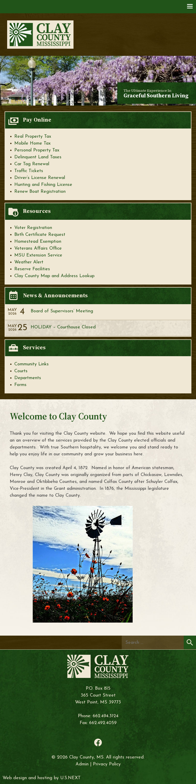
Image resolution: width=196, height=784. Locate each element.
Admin (82, 764)
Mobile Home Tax (32, 143)
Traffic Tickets (28, 171)
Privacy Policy (107, 764)
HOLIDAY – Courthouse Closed (63, 327)
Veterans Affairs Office (38, 248)
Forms (20, 384)
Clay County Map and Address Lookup (54, 276)
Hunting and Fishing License (43, 184)
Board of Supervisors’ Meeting (62, 311)
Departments (27, 378)
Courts (21, 371)
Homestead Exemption (37, 241)
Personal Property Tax (36, 150)
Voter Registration (33, 227)
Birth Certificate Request (39, 234)
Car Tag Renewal (31, 164)
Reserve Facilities (32, 269)
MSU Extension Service (38, 255)
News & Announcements (55, 295)
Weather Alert (28, 262)
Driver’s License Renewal (39, 177)
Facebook (98, 742)
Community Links (31, 364)
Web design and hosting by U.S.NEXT (42, 778)
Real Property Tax (32, 136)
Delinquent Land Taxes (38, 157)
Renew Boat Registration (40, 191)
